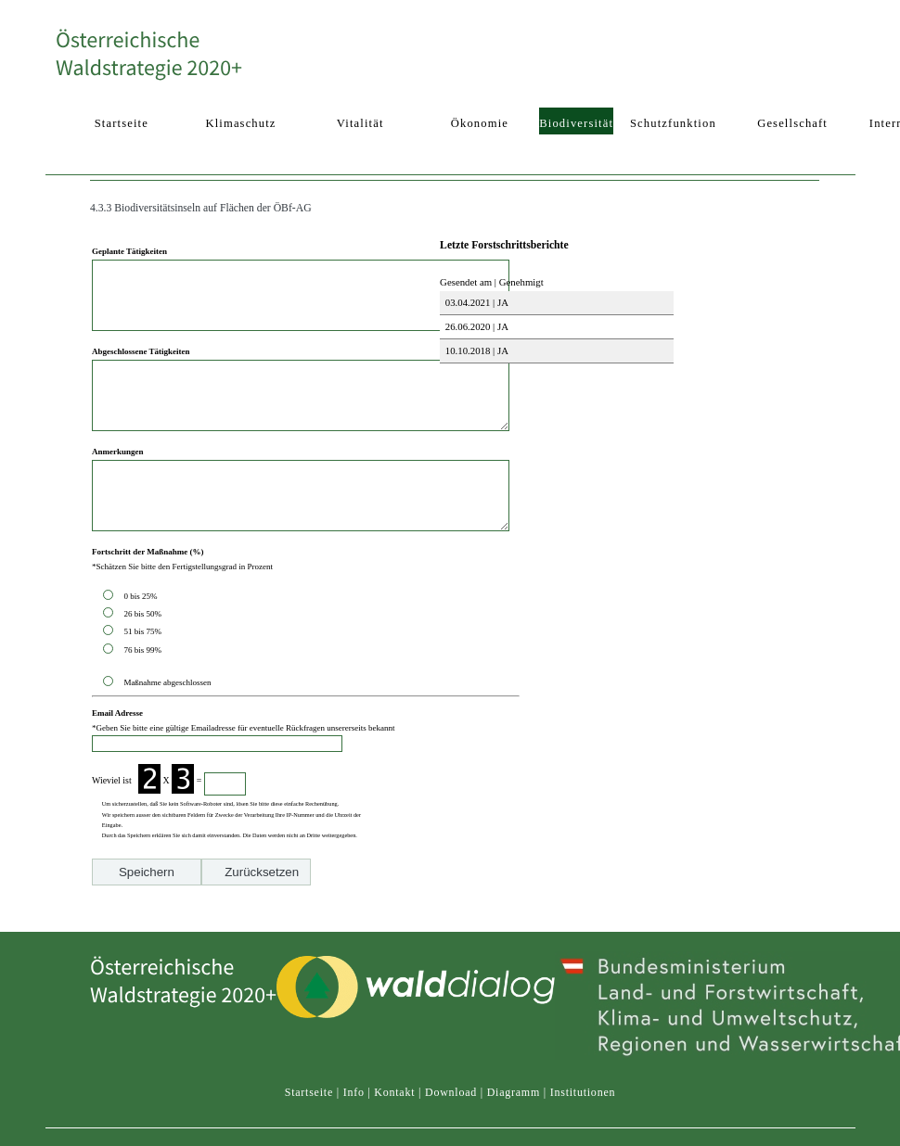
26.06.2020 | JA (475, 326)
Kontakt (394, 1133)
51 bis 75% (144, 673)
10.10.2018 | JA (475, 350)
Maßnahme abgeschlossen (167, 724)
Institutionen (583, 1133)
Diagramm (513, 1133)
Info (354, 1133)
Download (451, 1133)
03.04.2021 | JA (475, 302)
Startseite (309, 1133)
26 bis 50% (144, 655)
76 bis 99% (142, 691)
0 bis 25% (142, 638)
